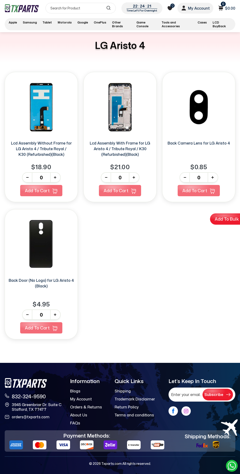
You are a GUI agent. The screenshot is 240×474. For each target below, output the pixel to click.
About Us (78, 415)
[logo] (22, 8)
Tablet (47, 22)
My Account (81, 399)
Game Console (142, 24)
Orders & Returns (86, 407)
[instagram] (186, 411)
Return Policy (127, 407)
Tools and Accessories (171, 24)
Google (82, 22)
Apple (13, 22)
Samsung (30, 22)
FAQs (75, 423)
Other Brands (117, 24)
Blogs (75, 391)
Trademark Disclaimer (135, 399)
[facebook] (173, 411)
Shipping (123, 391)
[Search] (80, 8)
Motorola (64, 22)
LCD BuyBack (219, 24)
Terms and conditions (134, 415)
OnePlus (100, 22)
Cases (202, 22)
